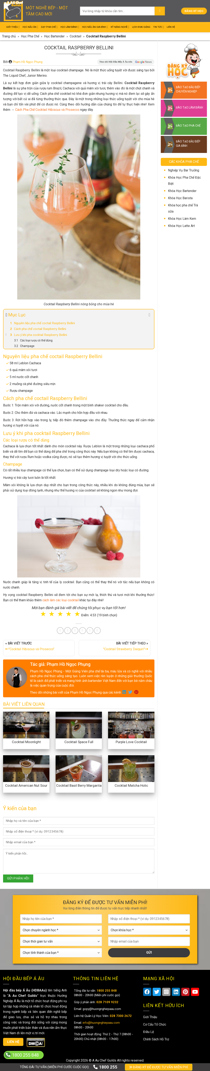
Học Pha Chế (30, 36)
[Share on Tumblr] (90, 630)
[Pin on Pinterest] (75, 630)
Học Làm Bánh (69, 27)
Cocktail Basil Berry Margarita (79, 785)
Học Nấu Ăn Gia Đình (95, 27)
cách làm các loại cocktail (60, 600)
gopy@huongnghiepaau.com (101, 1009)
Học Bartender (54, 36)
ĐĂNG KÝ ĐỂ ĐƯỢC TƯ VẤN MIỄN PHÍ (158, 1067)
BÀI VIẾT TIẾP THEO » (114, 647)
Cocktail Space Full (78, 742)
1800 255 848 (25, 1055)
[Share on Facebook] (60, 630)
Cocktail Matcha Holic (131, 785)
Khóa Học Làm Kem (182, 219)
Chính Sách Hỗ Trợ (156, 1039)
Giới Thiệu (13, 27)
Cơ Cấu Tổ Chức (154, 1024)
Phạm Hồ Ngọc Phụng (27, 62)
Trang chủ (9, 36)
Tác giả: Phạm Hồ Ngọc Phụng (60, 664)
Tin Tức (158, 27)
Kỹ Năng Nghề (120, 27)
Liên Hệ (171, 27)
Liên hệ (13, 1042)
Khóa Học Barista (180, 198)
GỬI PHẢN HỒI (18, 878)
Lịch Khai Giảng (141, 27)
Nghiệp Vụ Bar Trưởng (183, 170)
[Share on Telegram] (97, 630)
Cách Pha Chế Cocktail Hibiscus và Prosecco (47, 110)
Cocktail (75, 36)
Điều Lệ (148, 1032)
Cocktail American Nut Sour (26, 785)
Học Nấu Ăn (30, 27)
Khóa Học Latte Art (181, 226)
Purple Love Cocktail (131, 742)
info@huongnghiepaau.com (101, 1023)
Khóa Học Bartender (182, 191)
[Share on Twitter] (67, 630)
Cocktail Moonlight (26, 742)
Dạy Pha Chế (49, 27)
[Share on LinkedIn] (82, 630)
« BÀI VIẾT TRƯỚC (38, 647)
